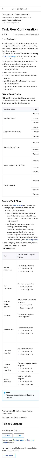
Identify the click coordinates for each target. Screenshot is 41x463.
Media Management (22, 17)
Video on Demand (21, 14)
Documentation (7, 14)
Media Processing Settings (11, 20)
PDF (4, 34)
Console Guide (7, 17)
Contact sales (18, 440)
